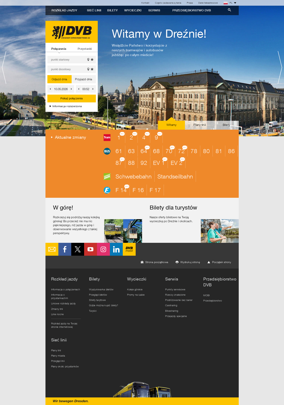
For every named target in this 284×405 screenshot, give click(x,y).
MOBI (206, 295)
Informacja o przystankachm (59, 296)
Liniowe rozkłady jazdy (63, 303)
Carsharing (171, 305)
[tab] (58, 47)
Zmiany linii (57, 308)
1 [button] (121, 136)
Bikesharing (171, 310)
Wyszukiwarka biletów (101, 289)
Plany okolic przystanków (65, 366)
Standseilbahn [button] (175, 176)
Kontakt (145, 2)
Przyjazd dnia (83, 79)
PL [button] (228, 2)
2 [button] (133, 136)
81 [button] (219, 151)
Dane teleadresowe (208, 2)
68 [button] (156, 151)
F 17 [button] (155, 190)
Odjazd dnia (59, 79)
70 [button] (170, 150)
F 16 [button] (138, 190)
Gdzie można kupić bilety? (103, 305)
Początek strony (221, 262)
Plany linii (56, 350)
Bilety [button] (226, 124)
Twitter (77, 249)
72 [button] (182, 150)
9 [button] (158, 136)
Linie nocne (57, 314)
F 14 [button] (122, 189)
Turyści (92, 310)
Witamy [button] (172, 124)
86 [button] (231, 151)
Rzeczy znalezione (175, 294)
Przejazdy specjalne (176, 316)
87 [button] (120, 161)
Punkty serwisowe (175, 289)
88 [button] (131, 162)
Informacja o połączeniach (65, 289)
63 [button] (131, 151)
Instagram (103, 249)
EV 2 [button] (178, 161)
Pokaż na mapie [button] (88, 59)
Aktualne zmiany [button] (70, 137)
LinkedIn (116, 249)
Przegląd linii (58, 360)
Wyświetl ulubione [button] (92, 59)
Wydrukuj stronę (190, 262)
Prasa (190, 2)
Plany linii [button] (199, 124)
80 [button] (206, 151)
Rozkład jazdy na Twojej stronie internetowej (64, 325)
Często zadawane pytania (168, 2)
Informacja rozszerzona (66, 106)
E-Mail (51, 249)
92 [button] (144, 162)
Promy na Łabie (136, 294)
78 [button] (194, 151)
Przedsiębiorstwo (212, 300)
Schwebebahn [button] (134, 176)
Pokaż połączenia (71, 98)
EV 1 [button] (160, 161)
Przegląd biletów (98, 294)
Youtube (90, 249)
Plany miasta (58, 355)
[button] (50, 89)
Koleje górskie (134, 289)
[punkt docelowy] (71, 69)
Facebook (64, 249)
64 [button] (145, 150)
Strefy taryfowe (97, 299)
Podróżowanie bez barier (178, 299)
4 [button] (146, 136)
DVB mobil (129, 249)
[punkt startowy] (71, 59)
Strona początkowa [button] (156, 262)
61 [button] (119, 151)
